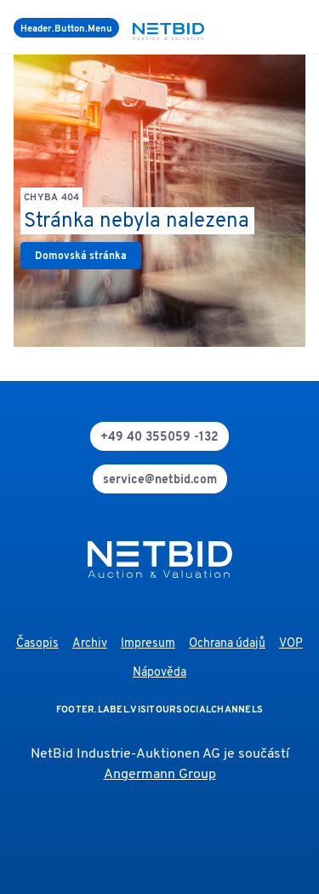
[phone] (159, 436)
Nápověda (159, 673)
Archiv (89, 644)
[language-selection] (291, 27)
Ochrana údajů (227, 644)
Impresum (148, 644)
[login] (302, 27)
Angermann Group (160, 774)
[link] (80, 255)
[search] (281, 27)
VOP (291, 644)
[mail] (160, 478)
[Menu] (66, 27)
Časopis (37, 644)
